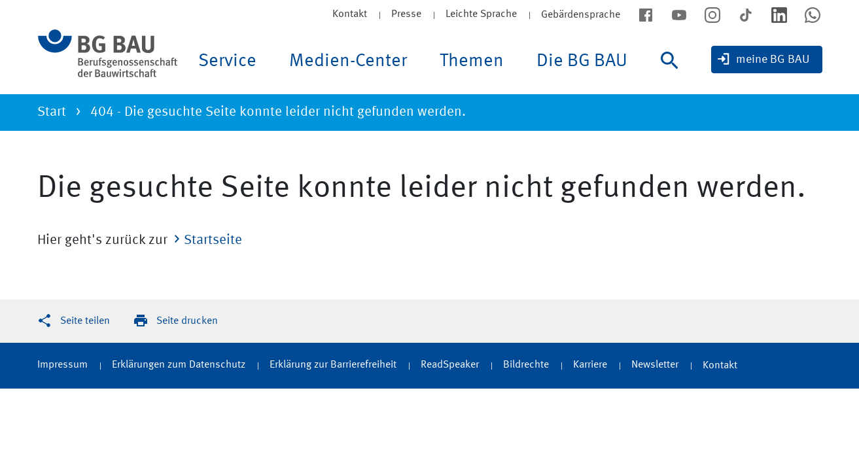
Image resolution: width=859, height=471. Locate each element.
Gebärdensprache (580, 15)
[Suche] (673, 73)
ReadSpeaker (450, 365)
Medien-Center (348, 61)
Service (227, 61)
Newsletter (654, 365)
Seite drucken (187, 321)
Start (51, 112)
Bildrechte (526, 365)
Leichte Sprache (481, 14)
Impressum (62, 365)
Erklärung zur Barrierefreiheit (333, 365)
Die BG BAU (581, 61)
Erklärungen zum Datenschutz (178, 365)
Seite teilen (85, 321)
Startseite (213, 240)
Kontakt (349, 14)
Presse (406, 14)
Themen (472, 61)
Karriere (590, 365)
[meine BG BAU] (766, 59)
